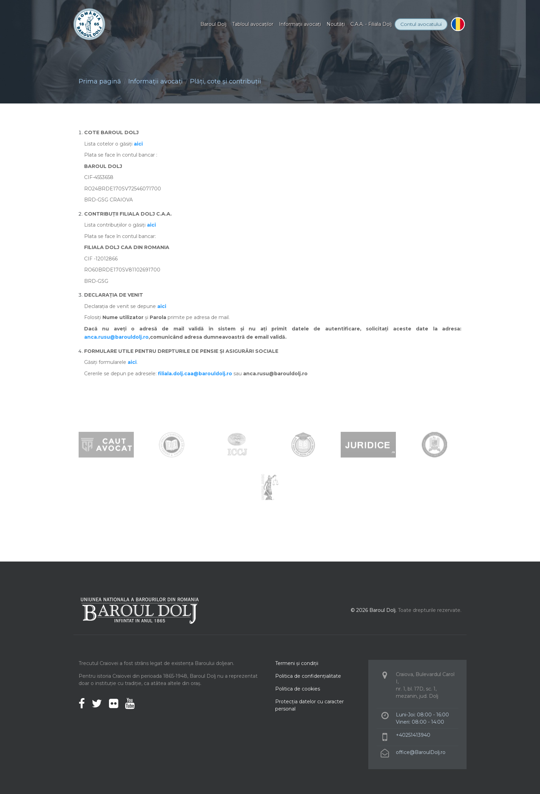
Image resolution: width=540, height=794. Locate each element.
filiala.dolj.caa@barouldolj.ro (195, 373)
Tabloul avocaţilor (252, 24)
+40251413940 (413, 735)
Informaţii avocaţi (300, 24)
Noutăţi (336, 24)
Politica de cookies (297, 689)
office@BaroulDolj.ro (421, 752)
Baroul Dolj (213, 24)
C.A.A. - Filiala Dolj (371, 24)
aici (138, 144)
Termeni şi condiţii (296, 663)
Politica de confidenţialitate (308, 676)
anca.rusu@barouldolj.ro (116, 337)
